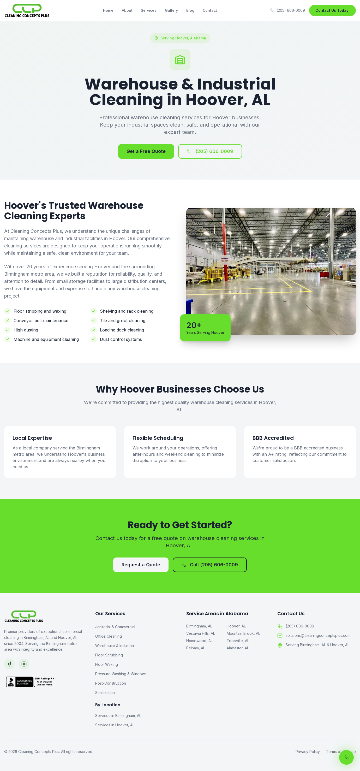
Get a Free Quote (146, 151)
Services (149, 10)
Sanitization (105, 692)
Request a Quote (141, 564)
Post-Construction (110, 683)
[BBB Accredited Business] (43, 701)
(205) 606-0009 (210, 151)
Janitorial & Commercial (115, 627)
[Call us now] (346, 757)
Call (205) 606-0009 (210, 564)
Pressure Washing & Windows (121, 674)
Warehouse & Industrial (115, 645)
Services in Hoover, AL (114, 725)
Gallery (171, 10)
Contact (210, 10)
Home (108, 10)
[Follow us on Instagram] (24, 664)
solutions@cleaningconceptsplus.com (313, 635)
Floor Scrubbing (109, 655)
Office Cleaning (108, 636)
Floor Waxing (106, 664)
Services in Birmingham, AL (118, 715)
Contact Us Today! (332, 10)
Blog (190, 10)
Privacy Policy (308, 751)
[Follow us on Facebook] (9, 664)
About (127, 10)
